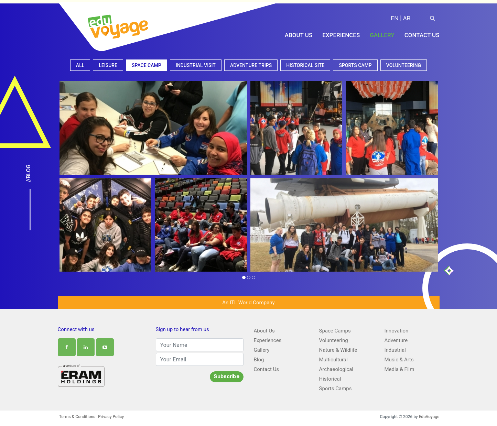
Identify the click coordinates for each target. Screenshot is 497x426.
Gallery (382, 35)
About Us (298, 35)
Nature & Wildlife (338, 350)
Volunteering (403, 65)
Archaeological (336, 369)
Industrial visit (196, 65)
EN (394, 19)
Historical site (305, 65)
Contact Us (422, 35)
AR (406, 19)
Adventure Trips (251, 65)
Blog (259, 360)
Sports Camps (335, 388)
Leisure (108, 65)
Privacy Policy (111, 416)
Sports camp (355, 65)
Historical (330, 379)
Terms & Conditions (77, 416)
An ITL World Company (248, 302)
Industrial (395, 350)
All (80, 65)
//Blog (28, 173)
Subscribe (226, 377)
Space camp (146, 65)
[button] (243, 278)
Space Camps (335, 331)
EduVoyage (429, 416)
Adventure (396, 340)
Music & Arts (399, 360)
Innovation (397, 331)
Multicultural (333, 360)
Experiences (341, 35)
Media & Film (399, 369)
